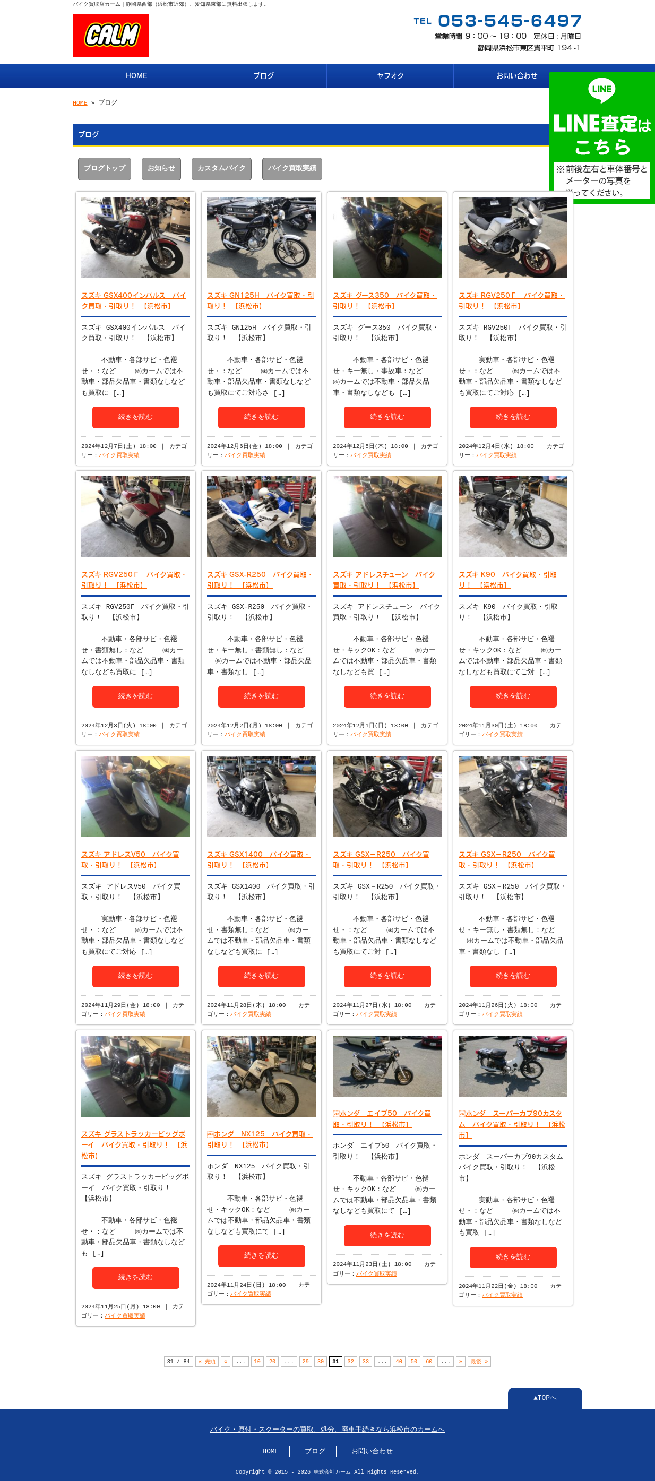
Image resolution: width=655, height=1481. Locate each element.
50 (414, 1360)
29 (306, 1360)
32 (350, 1360)
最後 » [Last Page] (479, 1360)
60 (429, 1360)
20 (272, 1360)
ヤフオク (390, 74)
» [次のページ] (460, 1360)
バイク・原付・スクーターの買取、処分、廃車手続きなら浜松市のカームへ (327, 1429)
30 (320, 1360)
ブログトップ (104, 168)
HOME (137, 74)
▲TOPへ (545, 1397)
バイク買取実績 (292, 168)
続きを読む (135, 415)
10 (257, 1360)
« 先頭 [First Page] (207, 1360)
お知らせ (161, 168)
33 (366, 1360)
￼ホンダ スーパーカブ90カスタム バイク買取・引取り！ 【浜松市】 (512, 1122)
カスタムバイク (221, 168)
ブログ (263, 74)
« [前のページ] (225, 1360)
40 (398, 1360)
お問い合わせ (517, 74)
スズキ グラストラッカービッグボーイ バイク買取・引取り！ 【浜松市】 (134, 1143)
